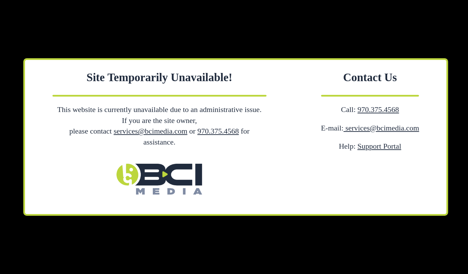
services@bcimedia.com (150, 131)
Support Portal (379, 146)
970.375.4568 (218, 131)
